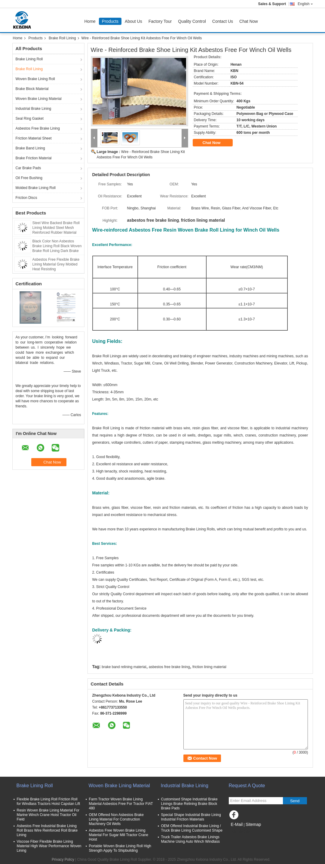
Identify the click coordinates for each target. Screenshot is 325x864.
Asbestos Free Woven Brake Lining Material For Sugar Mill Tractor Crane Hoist (118, 835)
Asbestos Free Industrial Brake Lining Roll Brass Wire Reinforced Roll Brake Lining (47, 830)
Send (294, 801)
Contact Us (222, 21)
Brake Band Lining (30, 148)
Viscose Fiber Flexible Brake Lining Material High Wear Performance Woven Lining (49, 846)
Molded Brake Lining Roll (36, 188)
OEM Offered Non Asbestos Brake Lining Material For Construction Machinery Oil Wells (116, 819)
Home (90, 21)
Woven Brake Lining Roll (35, 79)
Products (110, 21)
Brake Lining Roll (29, 59)
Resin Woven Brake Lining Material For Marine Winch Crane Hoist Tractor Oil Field (48, 814)
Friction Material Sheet (34, 138)
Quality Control (192, 21)
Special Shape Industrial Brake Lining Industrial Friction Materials (191, 817)
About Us (133, 21)
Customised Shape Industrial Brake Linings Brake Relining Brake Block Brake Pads (189, 803)
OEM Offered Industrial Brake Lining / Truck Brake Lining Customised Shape (191, 828)
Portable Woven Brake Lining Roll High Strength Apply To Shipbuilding (120, 848)
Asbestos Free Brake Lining (38, 128)
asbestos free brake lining (169, 667)
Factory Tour (160, 21)
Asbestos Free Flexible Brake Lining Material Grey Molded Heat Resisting (56, 264)
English (305, 4)
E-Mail (237, 824)
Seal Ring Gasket (30, 118)
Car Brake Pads (28, 168)
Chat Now (248, 21)
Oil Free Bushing (29, 178)
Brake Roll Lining (62, 38)
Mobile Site (239, 832)
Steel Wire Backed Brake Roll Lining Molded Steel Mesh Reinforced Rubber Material (56, 228)
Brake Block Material (32, 89)
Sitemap (253, 824)
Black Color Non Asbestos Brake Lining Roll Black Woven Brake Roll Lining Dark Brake (57, 246)
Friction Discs (26, 198)
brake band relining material (124, 667)
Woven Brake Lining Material (39, 99)
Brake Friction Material (34, 158)
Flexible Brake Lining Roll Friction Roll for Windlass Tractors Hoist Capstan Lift (48, 801)
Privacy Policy (63, 859)
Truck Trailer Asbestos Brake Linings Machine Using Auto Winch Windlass (190, 839)
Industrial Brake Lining (33, 108)
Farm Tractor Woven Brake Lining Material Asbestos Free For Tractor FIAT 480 (121, 803)
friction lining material (209, 667)
